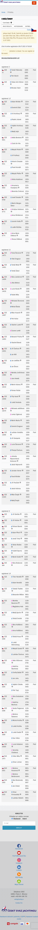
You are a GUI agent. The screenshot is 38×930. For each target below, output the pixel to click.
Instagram (19, 861)
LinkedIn (19, 868)
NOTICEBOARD (18, 26)
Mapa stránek (19, 882)
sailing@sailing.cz (19, 899)
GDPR (23, 916)
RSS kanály (19, 875)
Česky (31, 30)
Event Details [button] (7, 23)
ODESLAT (19, 828)
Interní (24, 819)
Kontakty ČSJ (19, 903)
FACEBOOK (19, 847)
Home (3, 12)
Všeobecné (15, 819)
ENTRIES (27, 26)
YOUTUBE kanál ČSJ (19, 854)
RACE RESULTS (7, 26)
